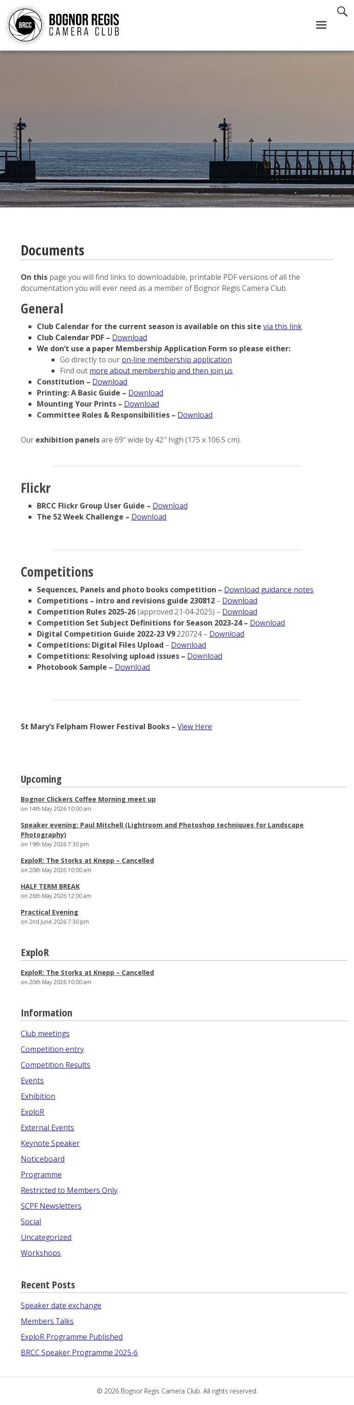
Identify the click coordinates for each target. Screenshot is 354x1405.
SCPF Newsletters (51, 1206)
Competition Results (55, 1065)
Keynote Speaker (50, 1143)
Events (32, 1080)
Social (31, 1221)
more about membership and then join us (161, 371)
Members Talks (47, 1321)
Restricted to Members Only (69, 1190)
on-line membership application (177, 359)
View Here (194, 726)
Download (129, 337)
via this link (282, 326)
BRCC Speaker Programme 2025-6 (79, 1352)
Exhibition (38, 1096)
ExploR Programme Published (72, 1337)
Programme (41, 1174)
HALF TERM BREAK (50, 886)
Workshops (41, 1253)
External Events (47, 1127)
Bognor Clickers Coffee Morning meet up (88, 799)
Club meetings (45, 1033)
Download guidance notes (268, 589)
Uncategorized (46, 1237)
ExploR (32, 1112)
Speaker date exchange (61, 1305)
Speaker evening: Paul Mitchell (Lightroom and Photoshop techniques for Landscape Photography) (162, 830)
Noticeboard (43, 1159)
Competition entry (52, 1049)
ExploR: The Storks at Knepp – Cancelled (87, 860)
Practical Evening (49, 912)
